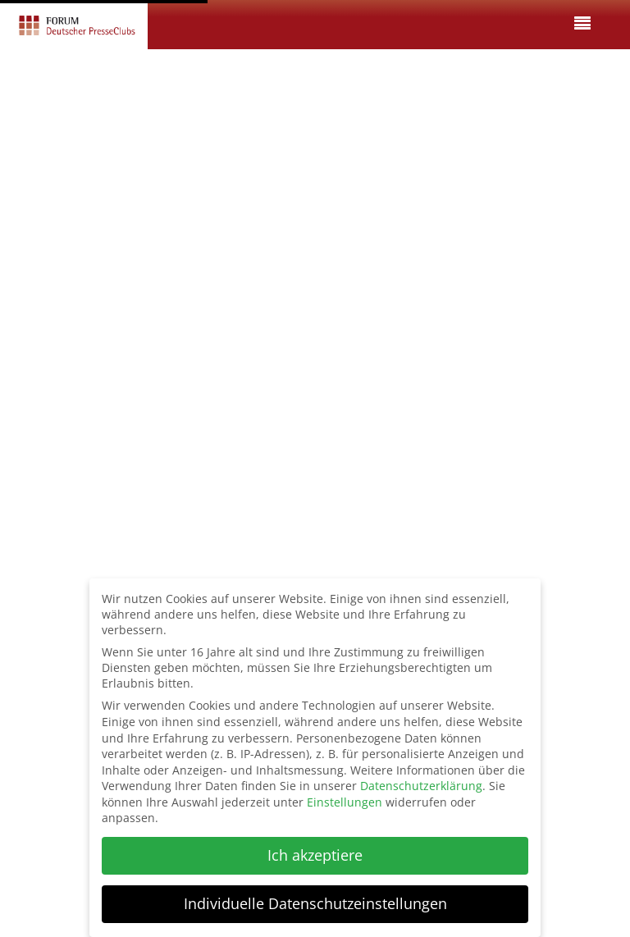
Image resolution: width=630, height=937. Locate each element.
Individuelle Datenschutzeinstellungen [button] (315, 903)
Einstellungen (344, 802)
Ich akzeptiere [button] (315, 855)
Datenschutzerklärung (421, 785)
